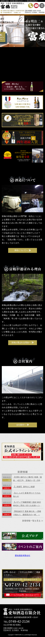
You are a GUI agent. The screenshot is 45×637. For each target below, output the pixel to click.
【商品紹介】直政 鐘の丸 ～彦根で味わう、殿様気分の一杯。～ (27, 513)
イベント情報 (7, 480)
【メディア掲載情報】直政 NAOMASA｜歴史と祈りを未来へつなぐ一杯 (27, 504)
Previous (2, 31)
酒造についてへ (21, 250)
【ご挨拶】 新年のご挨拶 (24, 487)
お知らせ (6, 488)
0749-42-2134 (19, 621)
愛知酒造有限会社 (22, 556)
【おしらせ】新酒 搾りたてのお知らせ (26, 494)
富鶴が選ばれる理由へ (21, 343)
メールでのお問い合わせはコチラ (24, 595)
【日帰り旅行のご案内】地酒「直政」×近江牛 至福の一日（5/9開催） (27, 479)
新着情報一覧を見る (31, 521)
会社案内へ (21, 425)
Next (43, 31)
